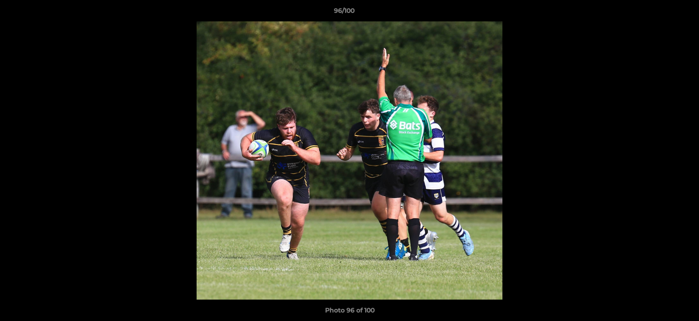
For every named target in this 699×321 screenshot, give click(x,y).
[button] (661, 13)
